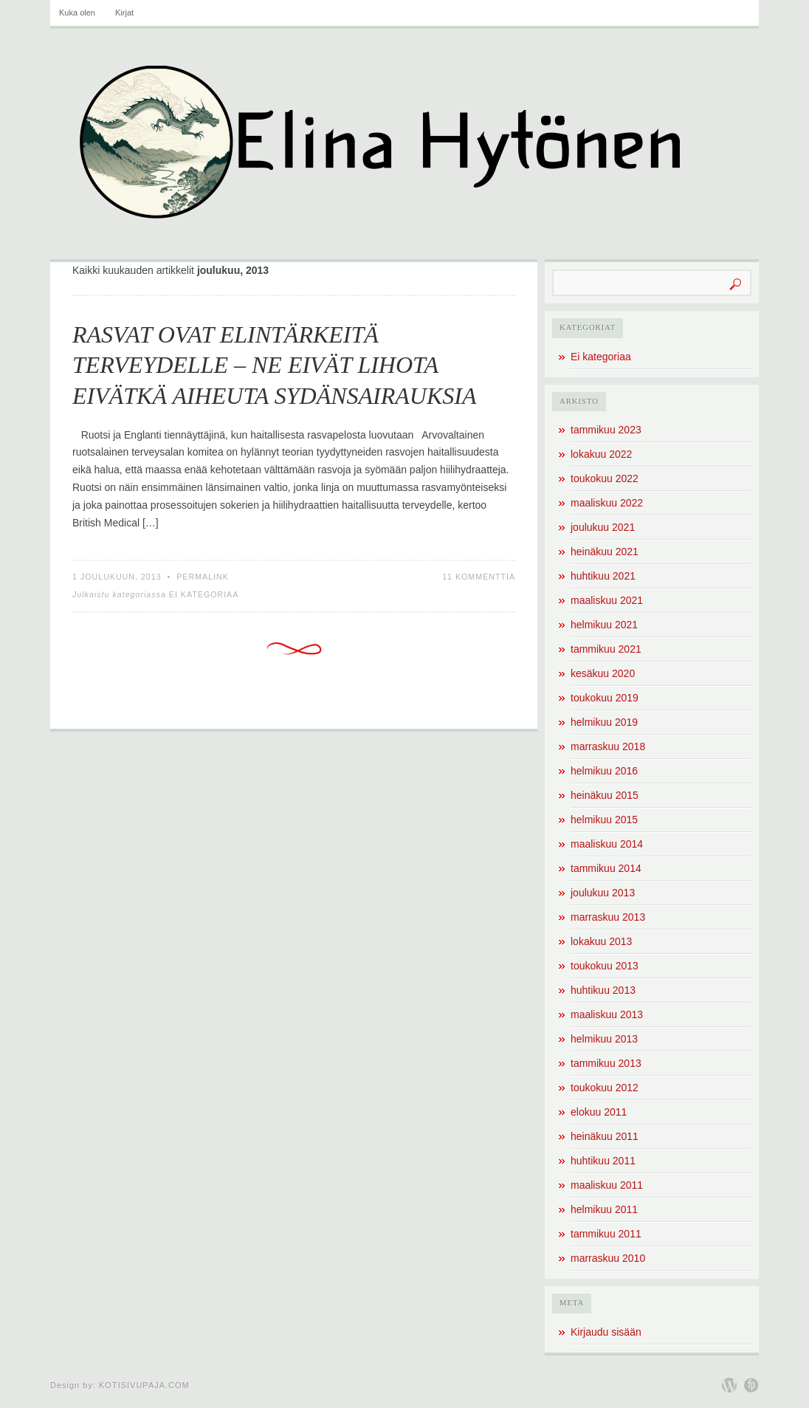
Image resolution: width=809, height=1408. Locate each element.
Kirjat (124, 12)
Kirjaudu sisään (606, 1332)
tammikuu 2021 (606, 649)
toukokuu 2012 (604, 1087)
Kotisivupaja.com (144, 1385)
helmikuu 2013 (604, 1039)
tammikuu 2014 (606, 868)
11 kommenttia (478, 576)
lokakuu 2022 (601, 454)
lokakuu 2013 (601, 941)
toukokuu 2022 (604, 478)
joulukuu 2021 (603, 527)
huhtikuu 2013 (603, 990)
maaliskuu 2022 (607, 503)
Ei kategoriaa (204, 594)
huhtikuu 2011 (603, 1161)
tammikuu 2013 (606, 1063)
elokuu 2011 (599, 1112)
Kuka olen (77, 12)
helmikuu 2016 (604, 771)
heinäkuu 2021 (604, 551)
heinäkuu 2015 (604, 795)
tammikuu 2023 (606, 430)
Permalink (202, 576)
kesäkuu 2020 (603, 673)
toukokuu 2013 (604, 966)
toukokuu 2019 (604, 698)
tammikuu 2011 (606, 1234)
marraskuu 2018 (608, 746)
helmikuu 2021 (604, 625)
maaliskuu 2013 (607, 1014)
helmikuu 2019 (604, 722)
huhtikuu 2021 (603, 576)
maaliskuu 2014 (607, 844)
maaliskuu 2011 (607, 1185)
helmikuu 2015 (604, 819)
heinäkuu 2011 (604, 1136)
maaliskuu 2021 (607, 600)
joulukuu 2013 (603, 893)
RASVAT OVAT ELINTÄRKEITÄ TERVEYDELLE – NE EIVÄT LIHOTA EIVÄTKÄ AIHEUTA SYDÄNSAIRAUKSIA (274, 365)
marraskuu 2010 (608, 1258)
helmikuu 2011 (604, 1209)
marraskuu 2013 (608, 917)
